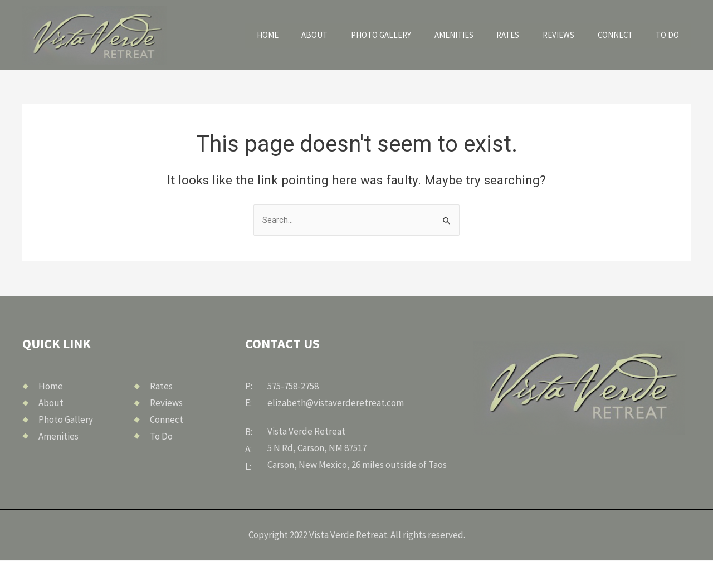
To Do (669, 35)
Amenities (470, 35)
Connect (621, 35)
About (336, 35)
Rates (521, 35)
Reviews (567, 35)
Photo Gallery (399, 35)
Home (293, 35)
